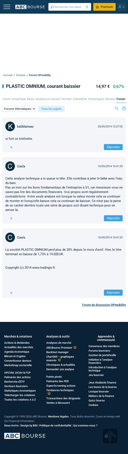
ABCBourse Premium (59, 347)
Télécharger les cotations (19, 395)
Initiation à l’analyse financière (100, 361)
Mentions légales (58, 416)
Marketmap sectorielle (18, 365)
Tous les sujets (51, 109)
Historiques (96, 99)
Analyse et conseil (48, 99)
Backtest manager (57, 352)
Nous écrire (11, 425)
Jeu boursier (96, 375)
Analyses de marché (58, 342)
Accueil (7, 75)
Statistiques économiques (20, 390)
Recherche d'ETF (14, 381)
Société (66, 99)
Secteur (110, 99)
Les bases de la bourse (103, 387)
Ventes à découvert (58, 402)
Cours (7, 99)
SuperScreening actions (61, 385)
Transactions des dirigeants (63, 398)
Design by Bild (28, 425)
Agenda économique (16, 351)
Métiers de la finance (101, 396)
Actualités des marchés (18, 347)
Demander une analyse (60, 369)
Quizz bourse (97, 400)
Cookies (93, 405)
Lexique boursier (99, 391)
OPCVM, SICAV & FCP (17, 372)
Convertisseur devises (17, 360)
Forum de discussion (104, 305)
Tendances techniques (60, 390)
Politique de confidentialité (55, 425)
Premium (104, 7)
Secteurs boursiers (16, 386)
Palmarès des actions (17, 377)
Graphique (19, 99)
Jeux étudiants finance (102, 382)
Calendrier (80, 99)
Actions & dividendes (17, 342)
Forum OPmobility (40, 75)
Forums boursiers (99, 350)
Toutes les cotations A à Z (20, 399)
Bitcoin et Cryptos (15, 356)
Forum (120, 99)
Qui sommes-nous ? (85, 425)
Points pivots (54, 376)
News (31, 99)
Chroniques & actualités (60, 364)
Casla (21, 166)
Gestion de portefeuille (102, 355)
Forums (20, 75)
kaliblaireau (25, 126)
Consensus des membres (104, 346)
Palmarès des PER (57, 381)
